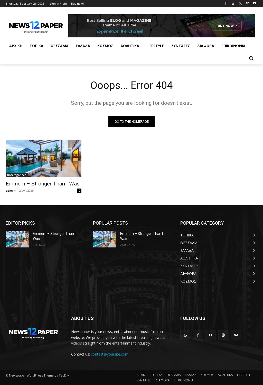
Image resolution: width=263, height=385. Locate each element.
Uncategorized (16, 175)
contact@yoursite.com (109, 354)
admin (11, 190)
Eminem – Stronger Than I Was (43, 184)
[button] (251, 58)
